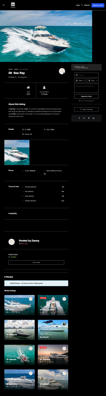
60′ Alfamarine (12, 374)
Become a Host (98, 5)
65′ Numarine (45, 350)
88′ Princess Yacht (47, 300)
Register (87, 5)
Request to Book (86, 96)
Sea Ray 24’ (44, 327)
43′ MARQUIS (11, 325)
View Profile (36, 253)
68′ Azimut (10, 300)
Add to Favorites (86, 109)
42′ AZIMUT (44, 374)
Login (78, 5)
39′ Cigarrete (11, 350)
